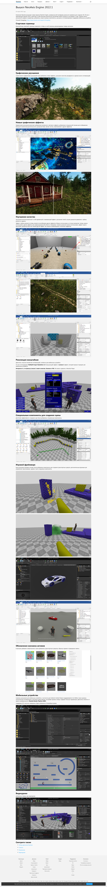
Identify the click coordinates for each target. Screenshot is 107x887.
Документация (34, 869)
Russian (73, 881)
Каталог (47, 862)
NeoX (54, 1)
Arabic (20, 881)
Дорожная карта (34, 877)
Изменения (22, 850)
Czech (28, 881)
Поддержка (69, 1)
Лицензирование (34, 862)
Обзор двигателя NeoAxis (26, 845)
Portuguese (66, 881)
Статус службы (47, 871)
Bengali (22, 881)
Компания (78, 1)
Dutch (30, 881)
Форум (73, 865)
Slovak (76, 881)
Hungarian (46, 881)
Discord (73, 866)
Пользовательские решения (86, 862)
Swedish (82, 881)
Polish (63, 881)
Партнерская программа (47, 869)
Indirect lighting (86, 173)
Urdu (87, 881)
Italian (54, 881)
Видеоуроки (22, 852)
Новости (26, 1)
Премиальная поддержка (34, 873)
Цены (47, 865)
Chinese (25, 881)
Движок (47, 1)
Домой (21, 860)
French (36, 881)
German (38, 881)
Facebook (73, 869)
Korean (60, 881)
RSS (72, 862)
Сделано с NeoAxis (34, 865)
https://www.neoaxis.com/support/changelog (38, 20)
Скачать (21, 847)
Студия (61, 1)
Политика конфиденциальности (86, 865)
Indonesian (50, 881)
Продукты (40, 1)
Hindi (43, 881)
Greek (41, 881)
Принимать (89, 884)
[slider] (53, 193)
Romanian (70, 881)
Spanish (79, 881)
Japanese (56, 881)
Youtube (73, 875)
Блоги (32, 1)
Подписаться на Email (73, 860)
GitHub (73, 871)
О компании (86, 860)
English (33, 881)
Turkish (85, 881)
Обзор (34, 860)
